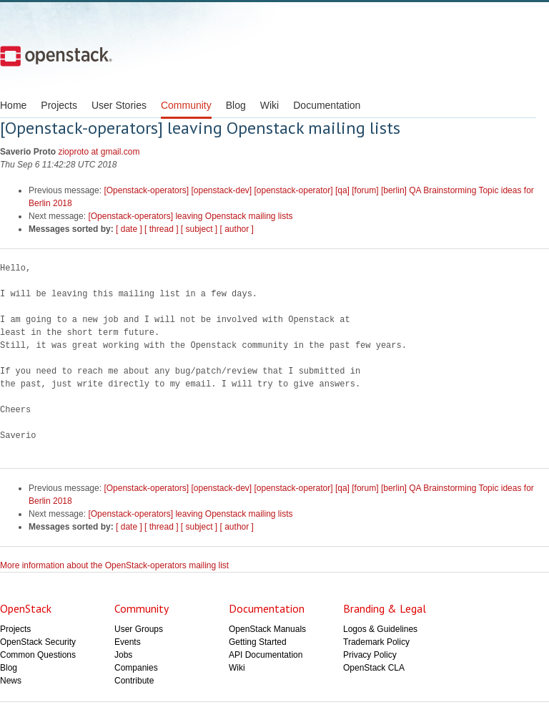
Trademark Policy (376, 642)
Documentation (326, 105)
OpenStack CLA (374, 668)
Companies (136, 668)
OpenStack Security (38, 642)
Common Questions (38, 655)
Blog (236, 105)
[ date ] (129, 229)
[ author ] (237, 229)
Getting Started (258, 642)
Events (127, 642)
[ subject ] (199, 229)
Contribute (134, 681)
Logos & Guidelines (380, 629)
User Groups (138, 629)
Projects (59, 105)
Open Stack (56, 56)
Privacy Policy (370, 655)
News (10, 681)
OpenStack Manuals (267, 629)
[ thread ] (161, 229)
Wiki (269, 105)
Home (13, 105)
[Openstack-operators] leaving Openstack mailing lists (190, 216)
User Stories (119, 105)
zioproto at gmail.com (98, 152)
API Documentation (265, 655)
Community (186, 105)
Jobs (123, 655)
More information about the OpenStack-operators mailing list (114, 565)
